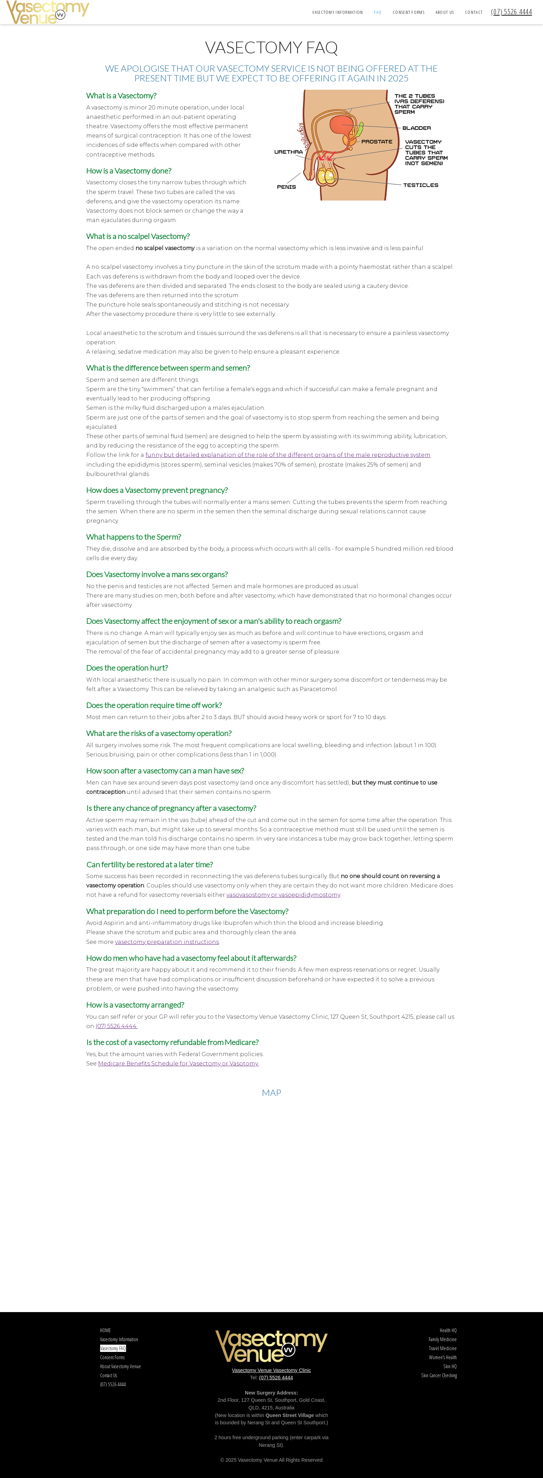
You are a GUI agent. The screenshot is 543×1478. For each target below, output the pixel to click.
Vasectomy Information (337, 12)
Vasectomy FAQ (113, 1348)
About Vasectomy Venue (120, 1366)
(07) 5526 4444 (511, 11)
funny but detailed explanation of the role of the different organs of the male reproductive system (287, 455)
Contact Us (108, 1375)
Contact (474, 12)
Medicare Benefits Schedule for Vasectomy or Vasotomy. (178, 1063)
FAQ (378, 12)
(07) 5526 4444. (116, 1026)
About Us (445, 12)
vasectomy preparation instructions (167, 942)
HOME (105, 1330)
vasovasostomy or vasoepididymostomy (283, 895)
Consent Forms (409, 12)
